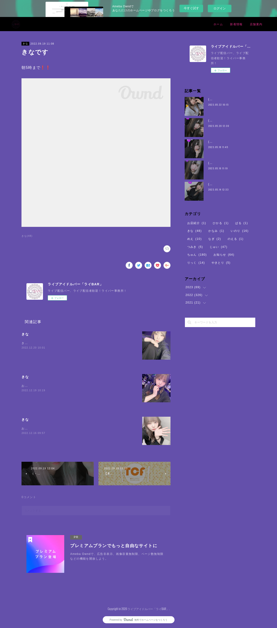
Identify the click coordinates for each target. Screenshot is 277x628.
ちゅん (197, 254)
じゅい (218, 247)
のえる (235, 239)
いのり (239, 231)
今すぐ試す (191, 8)
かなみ (216, 231)
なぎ (214, 239)
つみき (195, 247)
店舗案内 (256, 24)
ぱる (241, 223)
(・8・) (213, 99)
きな (25, 43)
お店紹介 (196, 223)
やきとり (221, 262)
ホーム (218, 24)
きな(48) (26, 236)
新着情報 (236, 24)
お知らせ (223, 254)
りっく (196, 262)
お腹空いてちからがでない (40, 428)
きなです (27, 343)
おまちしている (32, 385)
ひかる (221, 223)
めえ (194, 239)
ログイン (219, 8)
